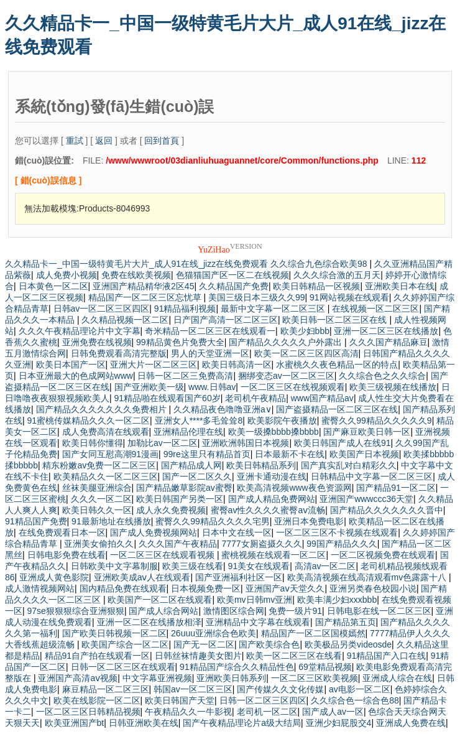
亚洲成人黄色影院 (54, 577)
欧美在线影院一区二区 (96, 700)
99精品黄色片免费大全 (180, 342)
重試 (74, 141)
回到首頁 (161, 141)
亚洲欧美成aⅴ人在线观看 (142, 577)
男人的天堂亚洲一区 (210, 353)
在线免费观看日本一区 (62, 532)
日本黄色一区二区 (53, 286)
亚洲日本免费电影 (309, 521)
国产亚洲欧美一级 (149, 387)
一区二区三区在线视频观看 (293, 387)
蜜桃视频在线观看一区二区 (273, 555)
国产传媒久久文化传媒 (280, 689)
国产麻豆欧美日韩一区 (366, 432)
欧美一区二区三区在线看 (294, 656)
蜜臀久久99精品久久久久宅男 (212, 521)
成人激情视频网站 (40, 588)
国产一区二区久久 (197, 476)
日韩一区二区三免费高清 (185, 376)
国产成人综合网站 (163, 611)
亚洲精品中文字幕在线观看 (258, 622)
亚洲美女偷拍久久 (99, 544)
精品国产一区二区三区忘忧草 (146, 297)
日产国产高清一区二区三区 (225, 320)
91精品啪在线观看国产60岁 (167, 398)
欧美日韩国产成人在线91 (342, 443)
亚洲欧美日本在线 (400, 286)
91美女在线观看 (259, 566)
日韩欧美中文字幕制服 (114, 566)
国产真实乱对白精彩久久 (349, 465)
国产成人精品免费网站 (271, 499)
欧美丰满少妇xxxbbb (337, 600)
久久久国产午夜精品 (178, 544)
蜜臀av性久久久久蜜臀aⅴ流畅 (268, 510)
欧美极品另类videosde (348, 644)
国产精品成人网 (191, 465)
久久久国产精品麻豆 (388, 342)
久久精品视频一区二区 (124, 320)
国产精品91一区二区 (396, 488)
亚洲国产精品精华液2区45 (143, 286)
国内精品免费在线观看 (123, 588)
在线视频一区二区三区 (375, 309)
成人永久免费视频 (171, 510)
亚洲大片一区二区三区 (153, 364)
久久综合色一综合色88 (355, 700)
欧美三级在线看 (192, 566)
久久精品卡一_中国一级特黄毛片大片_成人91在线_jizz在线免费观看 (136, 264)
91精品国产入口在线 (386, 656)
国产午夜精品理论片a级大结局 (242, 723)
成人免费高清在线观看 (105, 432)
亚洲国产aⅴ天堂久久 (285, 588)
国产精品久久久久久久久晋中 (386, 510)
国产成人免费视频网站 (153, 532)
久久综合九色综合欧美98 (319, 264)
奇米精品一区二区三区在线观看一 (210, 331)
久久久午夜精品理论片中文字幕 (79, 331)
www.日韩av (212, 387)
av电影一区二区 (359, 689)
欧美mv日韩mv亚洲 (254, 600)
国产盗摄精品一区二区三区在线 (337, 409)
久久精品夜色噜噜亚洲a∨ (222, 409)
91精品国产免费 (36, 521)
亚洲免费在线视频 (97, 342)
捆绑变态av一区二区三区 (286, 376)
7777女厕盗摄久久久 (261, 544)
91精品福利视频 (185, 309)
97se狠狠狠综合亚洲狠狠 (75, 611)
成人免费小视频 (66, 275)
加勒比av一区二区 (162, 443)
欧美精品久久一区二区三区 (105, 476)
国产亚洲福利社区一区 (238, 577)
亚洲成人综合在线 (397, 678)
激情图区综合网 (233, 611)
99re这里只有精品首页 (207, 454)
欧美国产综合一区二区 (124, 644)
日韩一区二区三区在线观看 (123, 667)
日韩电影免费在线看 (66, 555)
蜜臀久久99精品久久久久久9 (376, 420)
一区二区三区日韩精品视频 (88, 712)
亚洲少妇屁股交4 (339, 723)
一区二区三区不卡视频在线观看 (337, 532)
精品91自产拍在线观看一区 (97, 656)
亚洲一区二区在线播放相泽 (149, 622)
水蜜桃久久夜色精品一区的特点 (337, 364)
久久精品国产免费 (234, 286)
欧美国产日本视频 (364, 454)
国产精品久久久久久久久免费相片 (102, 409)
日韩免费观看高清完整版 (119, 353)
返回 (104, 141)
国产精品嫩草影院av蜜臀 (184, 488)
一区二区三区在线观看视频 (163, 555)
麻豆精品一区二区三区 (105, 689)
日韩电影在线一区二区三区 (379, 611)
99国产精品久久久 (341, 544)
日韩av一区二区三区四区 (101, 309)
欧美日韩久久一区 (97, 510)
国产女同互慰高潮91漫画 (110, 454)
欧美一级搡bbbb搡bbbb (273, 432)
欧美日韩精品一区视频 (316, 286)
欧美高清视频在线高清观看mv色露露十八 (368, 577)
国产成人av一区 (333, 712)
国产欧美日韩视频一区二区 (114, 633)
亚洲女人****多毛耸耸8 (199, 420)
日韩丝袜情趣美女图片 (198, 656)
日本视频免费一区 (206, 588)
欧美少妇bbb (304, 331)
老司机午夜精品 (255, 398)
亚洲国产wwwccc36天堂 (366, 499)
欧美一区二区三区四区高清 (306, 353)
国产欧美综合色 (269, 644)
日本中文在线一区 (237, 532)
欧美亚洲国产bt (74, 723)
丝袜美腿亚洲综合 (97, 488)
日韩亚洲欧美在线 (143, 723)
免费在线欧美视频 (136, 275)
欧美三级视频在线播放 (392, 387)
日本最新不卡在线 (289, 454)
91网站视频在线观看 (349, 297)
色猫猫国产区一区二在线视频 (232, 275)
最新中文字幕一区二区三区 (274, 309)
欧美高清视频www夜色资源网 (294, 488)
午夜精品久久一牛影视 (188, 712)
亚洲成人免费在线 (411, 723)
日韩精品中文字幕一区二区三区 (372, 476)
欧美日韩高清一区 (237, 364)
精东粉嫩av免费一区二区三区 (99, 465)
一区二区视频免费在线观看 (383, 555)
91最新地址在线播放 (111, 521)
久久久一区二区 (101, 499)
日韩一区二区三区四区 (262, 700)
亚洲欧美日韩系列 (231, 678)
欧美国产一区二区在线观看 (160, 600)
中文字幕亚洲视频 (157, 678)
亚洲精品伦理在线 (188, 432)
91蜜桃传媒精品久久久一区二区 (88, 420)
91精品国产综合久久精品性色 (237, 667)
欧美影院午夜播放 (282, 420)
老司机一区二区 (267, 712)
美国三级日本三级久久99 (256, 297)
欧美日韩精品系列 (261, 465)
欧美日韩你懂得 (92, 443)
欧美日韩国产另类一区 (179, 499)
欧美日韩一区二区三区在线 (335, 320)
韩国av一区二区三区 (193, 689)
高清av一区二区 (325, 566)
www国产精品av (322, 398)
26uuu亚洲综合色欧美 (213, 633)
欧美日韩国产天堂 (179, 700)
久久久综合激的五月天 (336, 275)
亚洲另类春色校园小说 (372, 588)
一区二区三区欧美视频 (314, 678)
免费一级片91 (295, 611)
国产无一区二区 (203, 644)
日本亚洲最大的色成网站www (76, 376)
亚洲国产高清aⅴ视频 (77, 678)
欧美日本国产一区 (71, 364)
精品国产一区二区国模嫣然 (313, 633)
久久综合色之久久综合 (382, 376)
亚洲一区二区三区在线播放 (386, 331)
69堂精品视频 (325, 667)
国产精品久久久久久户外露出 (286, 342)
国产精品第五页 (345, 622)
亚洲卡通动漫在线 (271, 476)
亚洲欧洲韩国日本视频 (245, 443)
